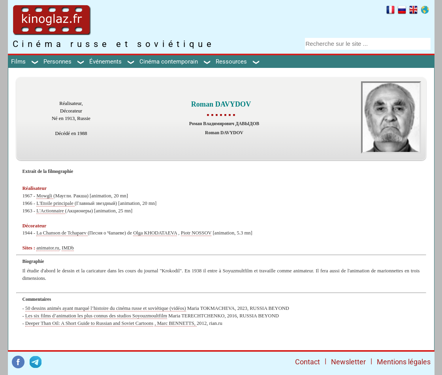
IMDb (68, 248)
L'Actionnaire (50, 211)
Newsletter (348, 362)
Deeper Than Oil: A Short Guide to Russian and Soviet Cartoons (89, 323)
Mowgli (44, 196)
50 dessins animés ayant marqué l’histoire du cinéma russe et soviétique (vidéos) (105, 308)
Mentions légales (404, 362)
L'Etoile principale (55, 203)
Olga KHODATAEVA (155, 233)
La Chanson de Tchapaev (62, 233)
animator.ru (47, 248)
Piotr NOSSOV (196, 233)
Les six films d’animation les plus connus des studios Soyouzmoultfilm (96, 316)
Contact (307, 362)
